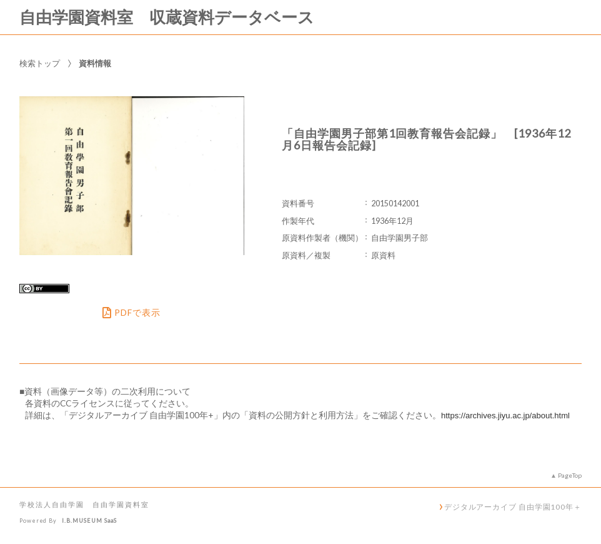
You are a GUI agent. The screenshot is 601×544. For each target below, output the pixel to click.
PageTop (570, 475)
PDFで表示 (131, 312)
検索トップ (39, 63)
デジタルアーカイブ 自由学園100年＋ (513, 506)
